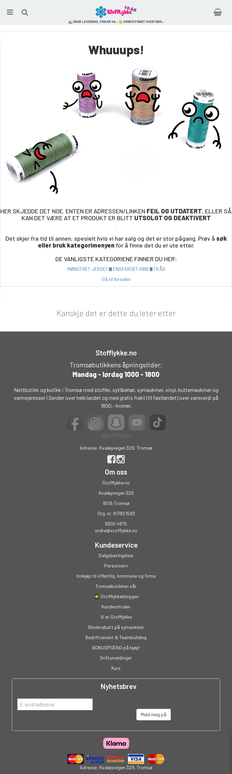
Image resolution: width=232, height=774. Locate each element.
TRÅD (159, 269)
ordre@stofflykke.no (116, 530)
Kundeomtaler (116, 606)
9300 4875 (116, 523)
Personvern (116, 565)
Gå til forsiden (116, 279)
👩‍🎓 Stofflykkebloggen (116, 596)
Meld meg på (153, 714)
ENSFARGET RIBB (131, 269)
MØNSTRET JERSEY (87, 269)
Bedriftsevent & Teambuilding (116, 637)
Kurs (116, 668)
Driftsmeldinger (116, 658)
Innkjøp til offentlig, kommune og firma (116, 576)
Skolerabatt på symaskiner (116, 627)
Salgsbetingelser (116, 555)
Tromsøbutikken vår (116, 586)
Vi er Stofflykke (116, 617)
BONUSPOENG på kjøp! (116, 647)
